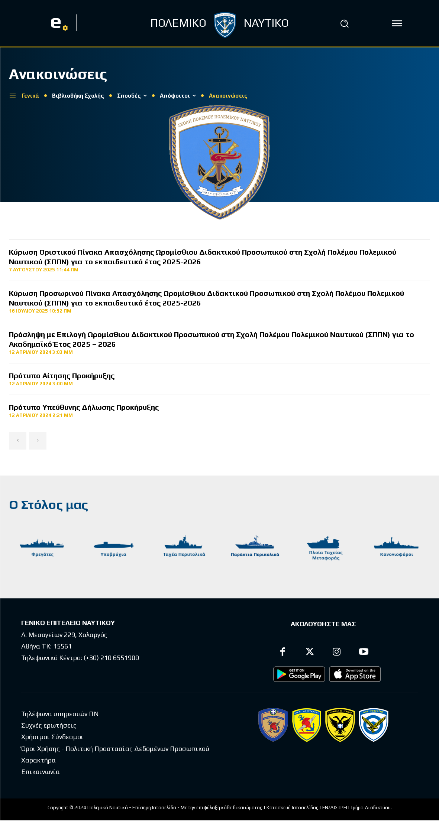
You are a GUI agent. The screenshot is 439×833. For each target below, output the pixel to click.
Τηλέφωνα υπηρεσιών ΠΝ (60, 714)
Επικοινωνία (40, 771)
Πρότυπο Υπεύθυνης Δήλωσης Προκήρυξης (84, 407)
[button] (344, 23)
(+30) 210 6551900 (111, 658)
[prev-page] (17, 441)
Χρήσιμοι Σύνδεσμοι (52, 737)
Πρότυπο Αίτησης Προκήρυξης (61, 375)
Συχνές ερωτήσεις (49, 725)
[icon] (397, 23)
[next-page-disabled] (37, 441)
